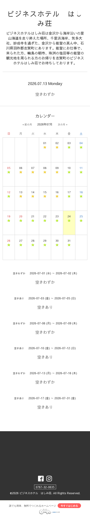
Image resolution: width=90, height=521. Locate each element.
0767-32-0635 (45, 490)
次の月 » (63, 125)
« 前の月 (27, 125)
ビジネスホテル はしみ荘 (45, 19)
